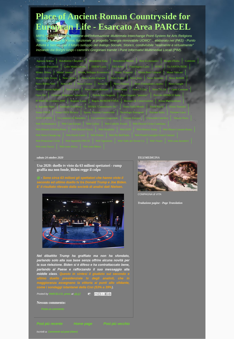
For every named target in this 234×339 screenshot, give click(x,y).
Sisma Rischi (157, 106)
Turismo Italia (157, 112)
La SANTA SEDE (177, 66)
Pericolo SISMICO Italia (167, 95)
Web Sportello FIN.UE (77, 140)
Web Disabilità (106, 129)
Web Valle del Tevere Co (131, 140)
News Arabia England (93, 78)
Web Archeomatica (46, 123)
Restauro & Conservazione (138, 100)
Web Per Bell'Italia (119, 135)
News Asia (136, 78)
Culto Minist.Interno (75, 66)
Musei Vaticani (175, 72)
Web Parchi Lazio (75, 135)
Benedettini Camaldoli (71, 60)
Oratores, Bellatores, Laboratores (69, 95)
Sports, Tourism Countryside (99, 112)
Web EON (125, 129)
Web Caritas (92, 123)
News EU (103, 83)
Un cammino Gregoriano (104, 118)
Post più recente (50, 324)
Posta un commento (52, 309)
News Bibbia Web (45, 83)
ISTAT (158, 66)
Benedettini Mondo (123, 60)
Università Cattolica (157, 118)
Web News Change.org (48, 135)
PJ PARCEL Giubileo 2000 (50, 100)
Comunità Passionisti (47, 66)
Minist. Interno (65, 72)
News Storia (120, 89)
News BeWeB (176, 78)
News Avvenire (155, 78)
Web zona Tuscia (45, 146)
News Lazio (72, 89)
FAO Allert (118, 66)
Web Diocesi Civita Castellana (149, 123)
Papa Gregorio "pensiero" (134, 95)
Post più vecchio (116, 324)
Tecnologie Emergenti (132, 112)
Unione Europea (132, 118)
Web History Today (146, 129)
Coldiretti (190, 60)
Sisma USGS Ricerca (66, 112)
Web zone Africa (68, 146)
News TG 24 (159, 89)
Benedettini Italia (98, 60)
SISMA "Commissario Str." (102, 106)
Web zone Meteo (92, 146)
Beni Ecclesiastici (148, 60)
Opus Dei (41, 95)
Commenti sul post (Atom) (63, 331)
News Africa (69, 78)
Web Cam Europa (71, 123)
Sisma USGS (43, 112)
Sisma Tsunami (177, 106)
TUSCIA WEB (44, 118)
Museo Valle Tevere (46, 78)
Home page (83, 324)
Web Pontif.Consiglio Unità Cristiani (155, 135)
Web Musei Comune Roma (177, 129)
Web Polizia (97, 135)
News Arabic (118, 78)
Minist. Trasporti (124, 72)
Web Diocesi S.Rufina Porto (51, 129)
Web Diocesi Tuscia (82, 129)
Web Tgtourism (104, 140)
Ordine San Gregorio (104, 95)
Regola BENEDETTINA (105, 100)
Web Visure (156, 140)
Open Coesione (179, 89)
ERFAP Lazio (98, 66)
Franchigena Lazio (139, 66)
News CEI (66, 83)
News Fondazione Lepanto (149, 83)
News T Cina (140, 89)
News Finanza (121, 83)
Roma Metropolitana (169, 100)
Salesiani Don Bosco (71, 106)
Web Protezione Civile (48, 140)
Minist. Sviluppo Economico (93, 72)
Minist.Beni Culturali (149, 72)
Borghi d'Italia (171, 60)
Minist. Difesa (43, 72)
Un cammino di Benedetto (71, 118)
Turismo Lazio (178, 112)
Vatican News (180, 118)
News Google (176, 83)
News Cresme (84, 83)
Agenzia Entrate (45, 60)
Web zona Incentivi (178, 140)
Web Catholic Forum (116, 123)
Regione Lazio (78, 100)
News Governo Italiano (48, 89)
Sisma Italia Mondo (133, 106)
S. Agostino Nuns (45, 106)
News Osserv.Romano (96, 89)
